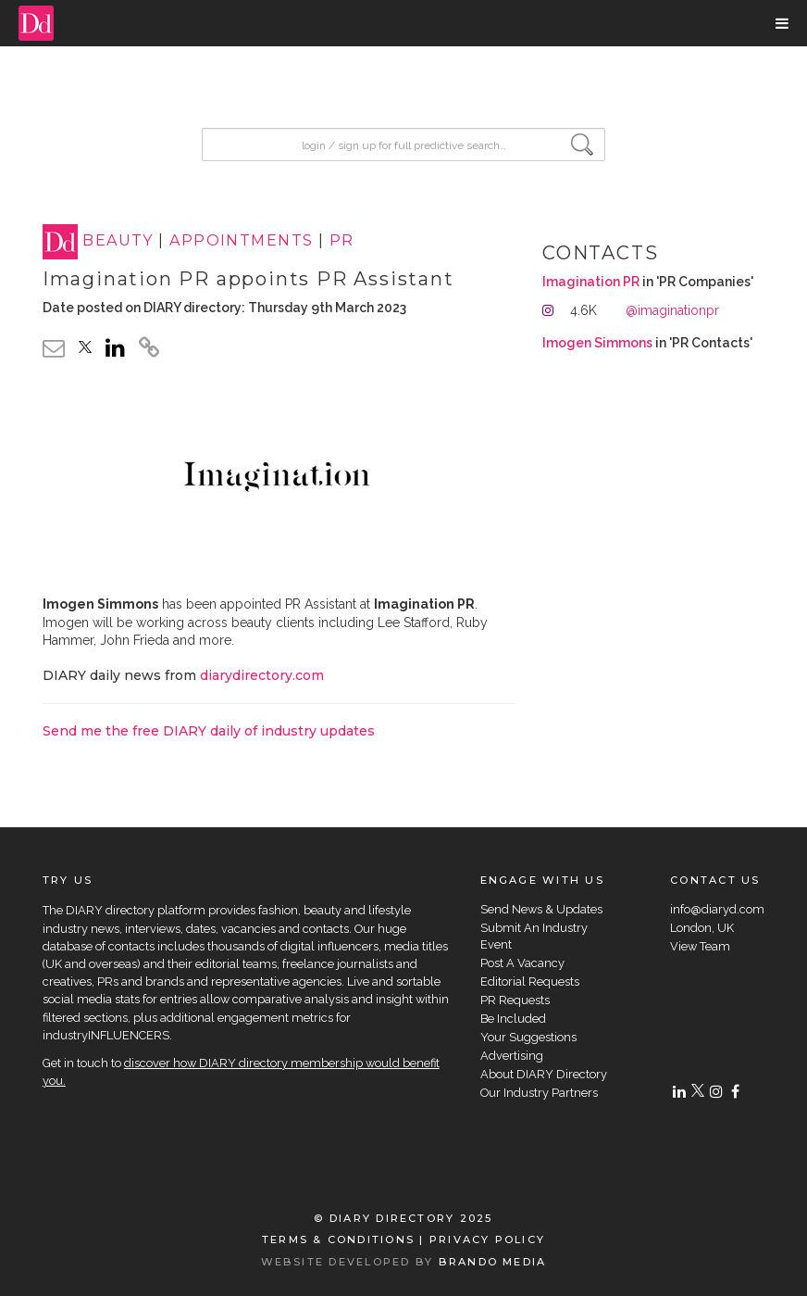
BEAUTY (118, 241)
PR (341, 241)
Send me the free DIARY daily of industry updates (209, 731)
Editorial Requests (529, 981)
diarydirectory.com (262, 675)
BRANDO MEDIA (493, 1261)
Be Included (513, 1018)
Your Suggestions (528, 1037)
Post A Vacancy (522, 963)
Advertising (511, 1056)
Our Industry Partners (539, 1093)
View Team (700, 946)
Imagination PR (590, 281)
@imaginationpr (672, 310)
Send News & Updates (541, 909)
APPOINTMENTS (241, 241)
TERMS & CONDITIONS (338, 1239)
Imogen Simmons (597, 342)
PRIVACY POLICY (487, 1239)
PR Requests (515, 1000)
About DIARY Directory (543, 1074)
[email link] (54, 347)
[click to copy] (149, 350)
